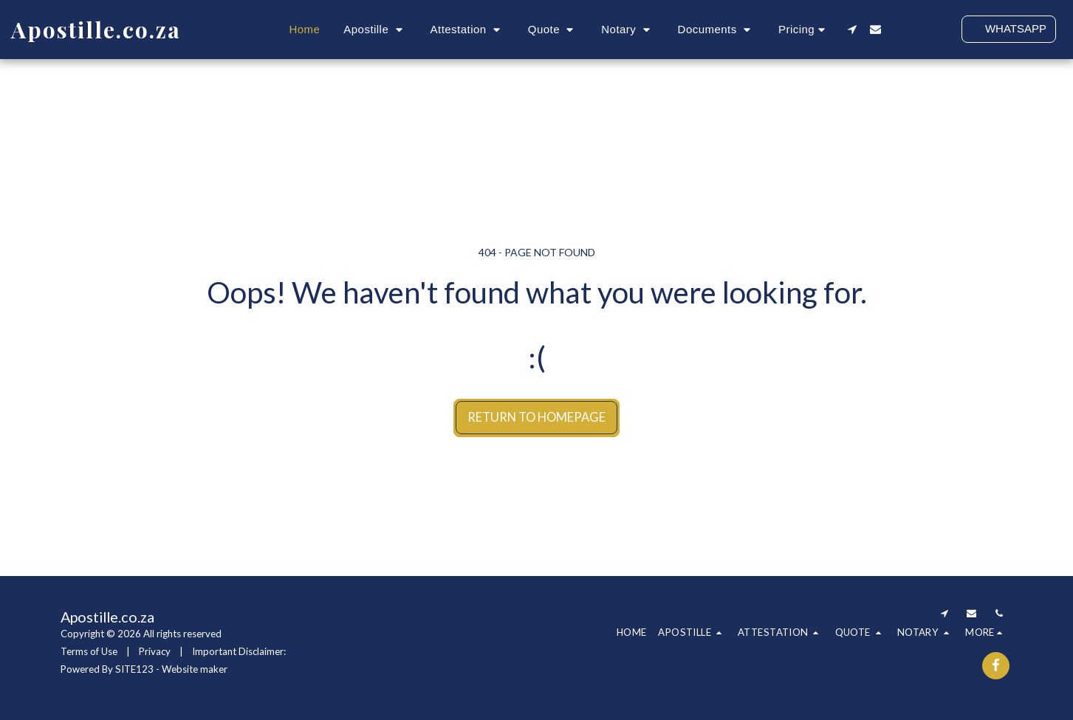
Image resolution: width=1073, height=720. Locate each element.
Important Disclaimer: (239, 651)
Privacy (155, 651)
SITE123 (134, 669)
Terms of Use (89, 651)
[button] (374, 29)
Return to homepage (536, 417)
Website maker (194, 669)
